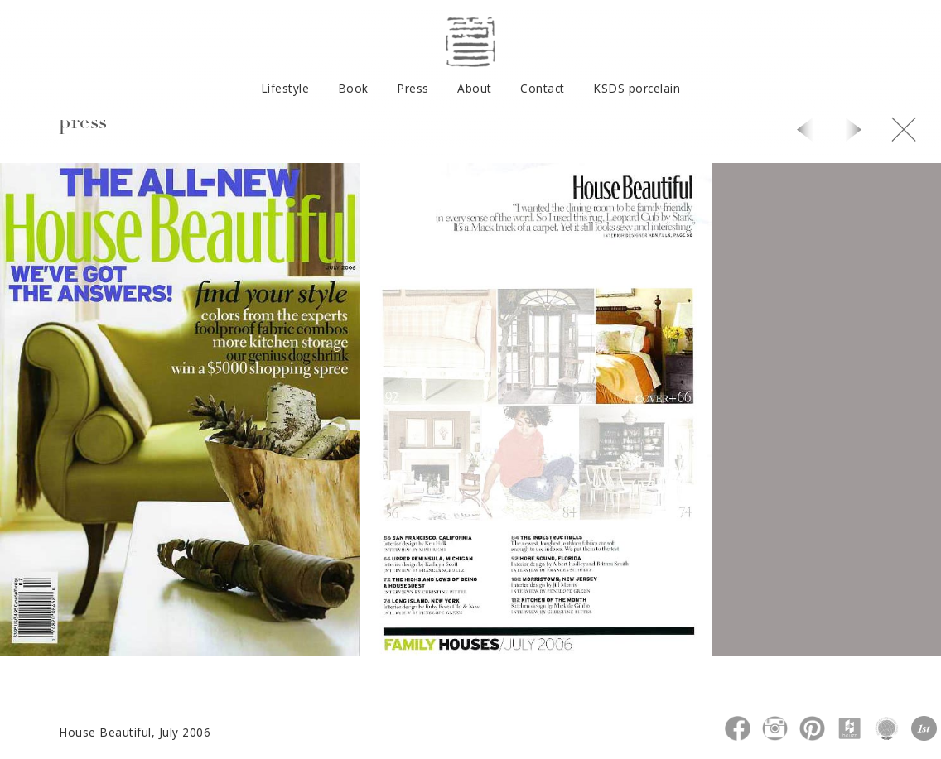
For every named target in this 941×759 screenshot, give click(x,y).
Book (353, 88)
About (474, 88)
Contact (542, 88)
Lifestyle (285, 88)
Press (413, 88)
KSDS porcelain (636, 88)
